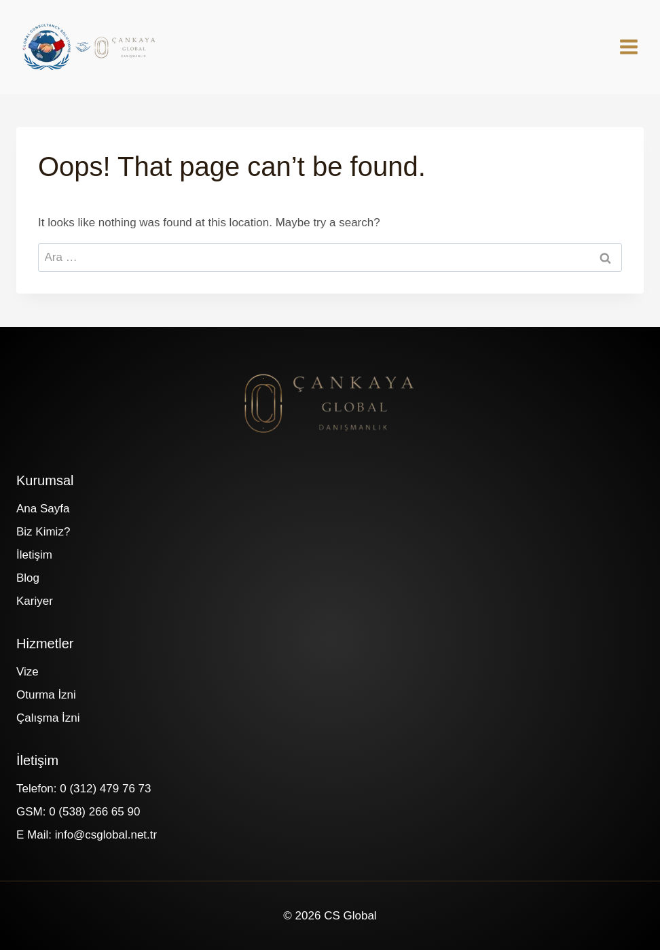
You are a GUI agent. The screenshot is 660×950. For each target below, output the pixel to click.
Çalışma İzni (48, 717)
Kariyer (34, 601)
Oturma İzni (46, 694)
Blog (27, 577)
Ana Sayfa (42, 508)
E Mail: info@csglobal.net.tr (86, 834)
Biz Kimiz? (43, 531)
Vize (27, 671)
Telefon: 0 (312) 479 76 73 (83, 788)
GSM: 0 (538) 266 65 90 (78, 811)
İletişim (34, 554)
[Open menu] (635, 46)
